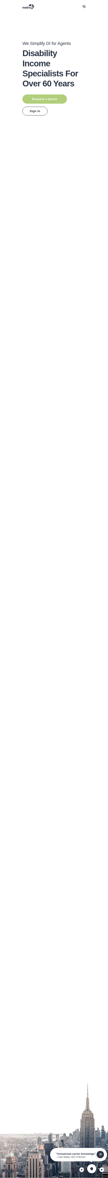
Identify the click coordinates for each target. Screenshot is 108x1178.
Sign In (35, 111)
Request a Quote (44, 99)
